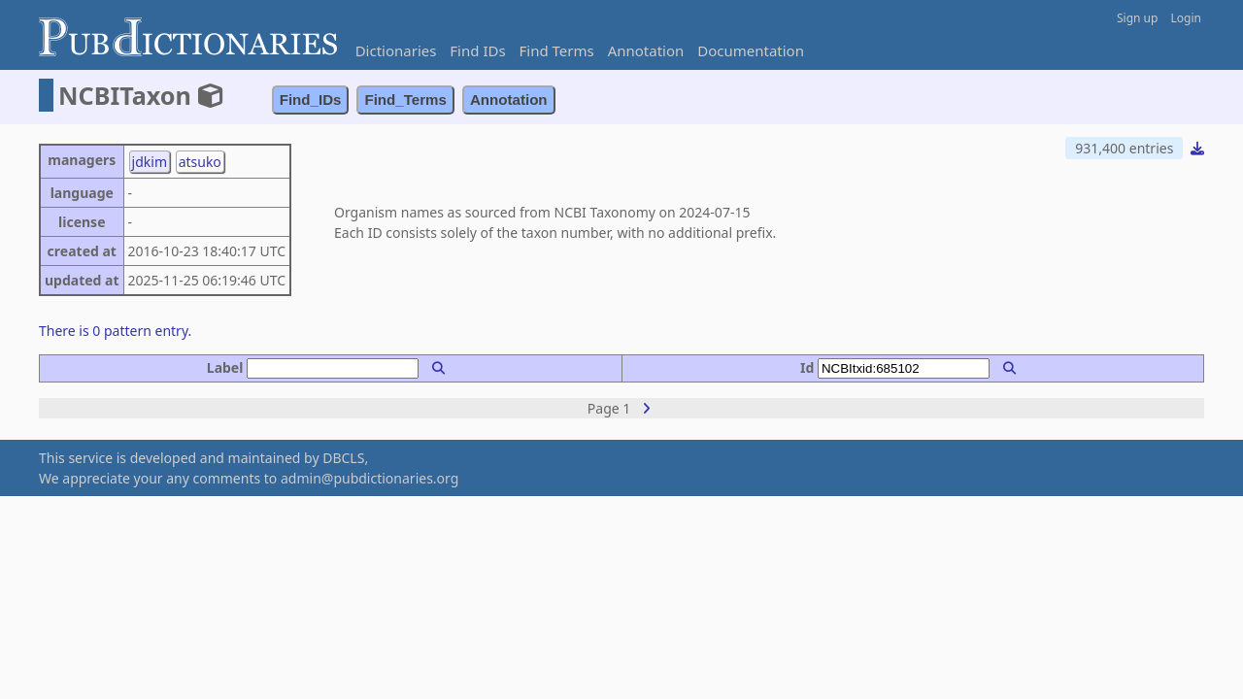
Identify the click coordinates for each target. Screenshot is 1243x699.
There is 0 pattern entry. (115, 330)
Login (1186, 18)
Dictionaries (396, 50)
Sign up (1137, 18)
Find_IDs (311, 99)
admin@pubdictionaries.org (369, 478)
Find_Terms (405, 99)
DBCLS (343, 458)
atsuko (200, 161)
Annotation (646, 50)
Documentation (750, 50)
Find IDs (477, 50)
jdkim (149, 161)
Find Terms (557, 50)
